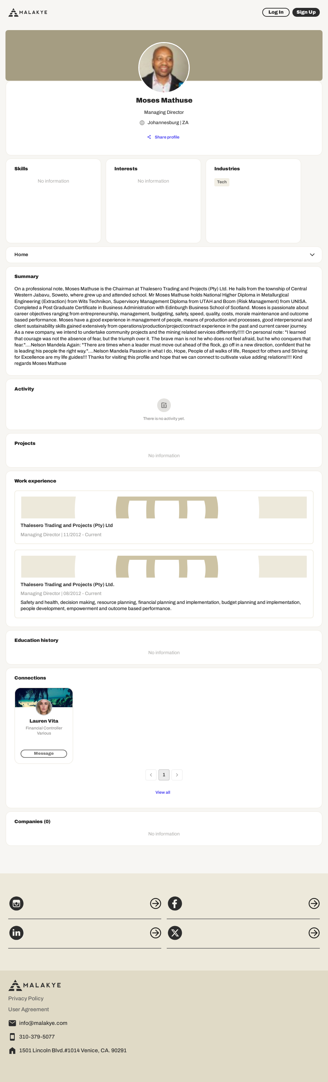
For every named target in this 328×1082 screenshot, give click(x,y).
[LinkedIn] (84, 937)
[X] (243, 937)
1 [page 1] (164, 775)
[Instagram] (84, 907)
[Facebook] (243, 907)
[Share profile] (163, 137)
